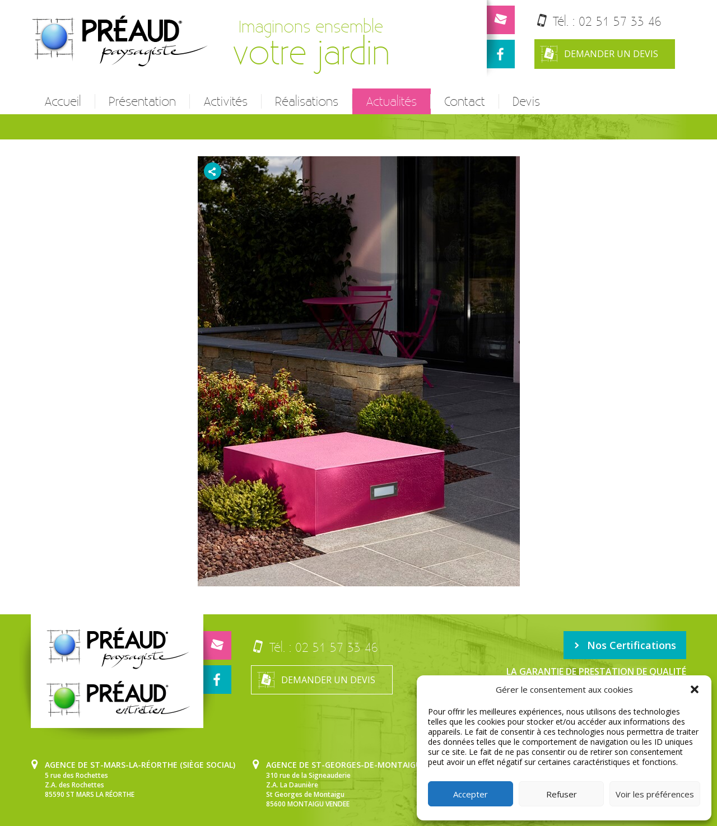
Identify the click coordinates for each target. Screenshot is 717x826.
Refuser (561, 794)
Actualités (391, 101)
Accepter (470, 794)
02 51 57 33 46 (620, 21)
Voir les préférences (655, 794)
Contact (464, 101)
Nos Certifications (625, 645)
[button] (694, 689)
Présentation (142, 101)
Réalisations (306, 101)
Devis (526, 101)
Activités (225, 101)
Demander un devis (599, 54)
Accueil (62, 101)
